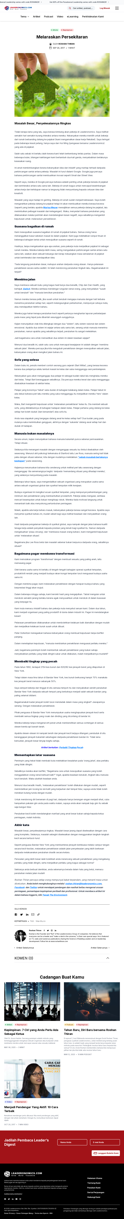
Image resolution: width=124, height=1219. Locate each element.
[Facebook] (5, 1199)
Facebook (19, 887)
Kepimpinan (67, 30)
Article (54, 30)
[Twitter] (9, 1199)
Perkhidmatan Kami (93, 16)
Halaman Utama (94, 1178)
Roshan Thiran (67, 44)
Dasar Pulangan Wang (24, 1213)
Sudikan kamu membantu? (13, 1194)
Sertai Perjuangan (95, 1192)
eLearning (72, 16)
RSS (51, 1213)
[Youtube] (16, 1199)
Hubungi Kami (93, 1197)
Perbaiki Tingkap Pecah (71, 747)
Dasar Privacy (9, 1213)
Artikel (36, 16)
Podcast (48, 16)
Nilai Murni (40, 921)
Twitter (33, 887)
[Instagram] (20, 1199)
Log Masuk (105, 8)
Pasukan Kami (93, 1187)
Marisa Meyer (50, 207)
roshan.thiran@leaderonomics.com (83, 883)
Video (60, 16)
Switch (26, 289)
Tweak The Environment (54, 895)
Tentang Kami (93, 1183)
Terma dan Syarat (41, 1213)
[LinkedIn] (13, 1199)
